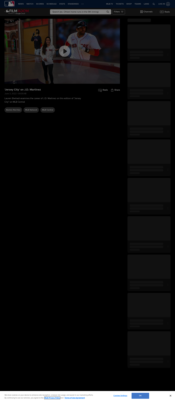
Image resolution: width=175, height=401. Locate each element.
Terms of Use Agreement (75, 398)
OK (140, 396)
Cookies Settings (120, 396)
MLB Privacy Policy (52, 398)
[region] (87, 396)
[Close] (170, 396)
